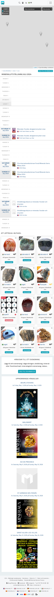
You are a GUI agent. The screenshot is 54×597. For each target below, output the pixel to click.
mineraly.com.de (33, 588)
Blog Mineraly (11, 583)
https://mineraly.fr (35, 585)
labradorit (25, 254)
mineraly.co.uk (19, 588)
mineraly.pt (32, 591)
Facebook (21, 583)
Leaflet (35, 67)
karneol (6, 254)
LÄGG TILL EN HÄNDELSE (27, 371)
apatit (5, 314)
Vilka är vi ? (33, 578)
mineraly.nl (21, 591)
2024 (14, 70)
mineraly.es (10, 591)
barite (41, 344)
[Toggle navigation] (50, 3)
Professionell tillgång (16, 580)
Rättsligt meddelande (14, 578)
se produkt (9, 262)
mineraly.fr (7, 588)
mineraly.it (46, 588)
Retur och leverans (43, 578)
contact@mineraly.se (19, 585)
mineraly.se (43, 591)
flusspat (42, 284)
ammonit (42, 314)
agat (22, 284)
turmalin (6, 284)
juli (18, 70)
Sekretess (25, 578)
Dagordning (7, 70)
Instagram (30, 583)
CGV (5, 578)
